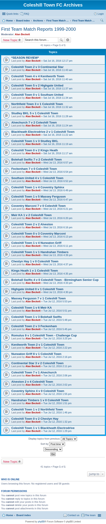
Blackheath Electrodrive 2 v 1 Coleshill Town (43, 131)
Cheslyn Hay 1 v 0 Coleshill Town (34, 261)
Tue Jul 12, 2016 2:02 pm (57, 384)
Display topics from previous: (53, 439)
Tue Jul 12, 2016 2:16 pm (57, 357)
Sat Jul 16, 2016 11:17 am (57, 153)
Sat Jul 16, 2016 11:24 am (57, 125)
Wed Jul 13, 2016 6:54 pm (57, 171)
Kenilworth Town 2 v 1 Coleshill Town (37, 344)
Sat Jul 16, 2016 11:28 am (57, 116)
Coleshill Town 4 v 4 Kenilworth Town (37, 76)
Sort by (53, 444)
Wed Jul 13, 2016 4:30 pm (57, 292)
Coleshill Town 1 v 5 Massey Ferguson (38, 196)
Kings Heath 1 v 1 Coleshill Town (34, 270)
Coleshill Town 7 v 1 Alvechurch (34, 372)
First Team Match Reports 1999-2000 (38, 29)
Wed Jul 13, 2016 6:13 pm (57, 236)
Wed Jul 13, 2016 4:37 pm (57, 264)
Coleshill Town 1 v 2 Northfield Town (37, 409)
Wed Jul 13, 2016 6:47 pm (57, 199)
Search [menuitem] (102, 21)
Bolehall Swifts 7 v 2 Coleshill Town (36, 159)
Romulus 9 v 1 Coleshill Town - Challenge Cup (44, 335)
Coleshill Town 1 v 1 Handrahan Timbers (39, 252)
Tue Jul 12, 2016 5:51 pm (57, 310)
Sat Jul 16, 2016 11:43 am (57, 70)
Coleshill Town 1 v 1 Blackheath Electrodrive (43, 428)
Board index (23, 515)
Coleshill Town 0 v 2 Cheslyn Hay (34, 418)
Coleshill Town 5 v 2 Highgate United (37, 85)
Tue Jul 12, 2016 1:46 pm (57, 412)
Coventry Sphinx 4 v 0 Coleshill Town (37, 391)
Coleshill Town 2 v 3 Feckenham (34, 326)
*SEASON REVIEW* (25, 57)
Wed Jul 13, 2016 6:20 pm (57, 218)
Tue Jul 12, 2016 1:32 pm (57, 421)
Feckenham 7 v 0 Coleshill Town (34, 168)
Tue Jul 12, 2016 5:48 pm (57, 320)
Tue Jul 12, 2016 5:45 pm (57, 329)
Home (9, 515)
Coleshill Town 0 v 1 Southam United (37, 94)
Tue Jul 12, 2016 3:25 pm (57, 338)
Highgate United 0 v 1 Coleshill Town (37, 289)
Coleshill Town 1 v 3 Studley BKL (34, 141)
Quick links (12, 13)
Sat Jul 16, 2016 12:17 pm (57, 60)
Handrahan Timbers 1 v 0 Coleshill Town (39, 400)
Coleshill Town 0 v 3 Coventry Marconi (38, 233)
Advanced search (68, 40)
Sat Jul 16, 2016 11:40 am (57, 79)
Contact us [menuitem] (73, 515)
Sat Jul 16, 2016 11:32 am (57, 107)
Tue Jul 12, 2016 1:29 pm (57, 431)
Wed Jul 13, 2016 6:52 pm (57, 181)
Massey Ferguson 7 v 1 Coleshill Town (38, 298)
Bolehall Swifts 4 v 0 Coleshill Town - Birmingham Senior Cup (55, 280)
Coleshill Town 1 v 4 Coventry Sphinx (37, 187)
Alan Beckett (22, 34)
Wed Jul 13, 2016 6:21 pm (57, 208)
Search (61, 40)
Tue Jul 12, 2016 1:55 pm (57, 394)
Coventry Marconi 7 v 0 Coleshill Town (38, 205)
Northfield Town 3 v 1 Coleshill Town (37, 104)
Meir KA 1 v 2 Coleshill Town (31, 215)
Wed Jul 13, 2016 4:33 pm (57, 283)
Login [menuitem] (101, 13)
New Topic (10, 40)
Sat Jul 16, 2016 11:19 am (57, 144)
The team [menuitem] (90, 515)
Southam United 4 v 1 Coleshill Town (37, 178)
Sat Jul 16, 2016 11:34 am (57, 97)
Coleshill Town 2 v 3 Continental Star (37, 67)
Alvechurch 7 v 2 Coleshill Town (34, 122)
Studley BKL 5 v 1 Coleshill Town (34, 113)
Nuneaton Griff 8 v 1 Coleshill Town (36, 354)
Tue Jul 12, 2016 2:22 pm (57, 347)
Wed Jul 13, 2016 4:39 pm (57, 255)
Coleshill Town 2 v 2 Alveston (32, 224)
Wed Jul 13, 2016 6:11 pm (57, 246)
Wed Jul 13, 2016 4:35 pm (57, 273)
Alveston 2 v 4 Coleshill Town (32, 381)
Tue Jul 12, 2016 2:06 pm (57, 375)
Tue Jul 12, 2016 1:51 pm (57, 403)
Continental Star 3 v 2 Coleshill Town (37, 363)
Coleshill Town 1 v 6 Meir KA (31, 307)
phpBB (41, 521)
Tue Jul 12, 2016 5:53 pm (57, 301)
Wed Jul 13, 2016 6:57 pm (57, 162)
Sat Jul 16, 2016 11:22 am (57, 134)
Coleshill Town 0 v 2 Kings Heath (34, 150)
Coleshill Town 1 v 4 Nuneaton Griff (36, 243)
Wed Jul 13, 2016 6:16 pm (57, 227)
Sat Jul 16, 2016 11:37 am (57, 88)
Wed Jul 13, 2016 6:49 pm (57, 190)
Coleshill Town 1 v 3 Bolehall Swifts (36, 317)
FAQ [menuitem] (26, 13)
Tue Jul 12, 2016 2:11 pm (57, 366)
